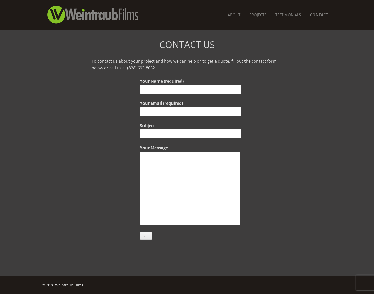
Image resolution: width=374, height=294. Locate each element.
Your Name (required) (187, 85)
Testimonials (288, 14)
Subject (187, 130)
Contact (319, 14)
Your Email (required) (187, 107)
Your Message (187, 151)
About (234, 14)
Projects (257, 14)
